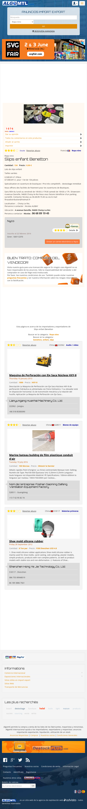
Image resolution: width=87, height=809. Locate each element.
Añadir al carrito (12, 142)
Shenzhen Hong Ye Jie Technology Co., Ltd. (37, 566)
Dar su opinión (11, 134)
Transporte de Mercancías (16, 687)
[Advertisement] (43, 84)
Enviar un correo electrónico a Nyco (62, 241)
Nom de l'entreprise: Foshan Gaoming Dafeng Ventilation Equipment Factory (38, 485)
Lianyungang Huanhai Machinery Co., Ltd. (36, 400)
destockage (20, 708)
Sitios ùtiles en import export (17, 680)
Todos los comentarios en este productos (23, 138)
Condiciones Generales (67, 735)
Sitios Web (9, 683)
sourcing (18, 713)
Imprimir (9, 145)
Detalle (22, 151)
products (77, 708)
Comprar (34, 735)
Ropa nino (76, 150)
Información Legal (71, 766)
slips (52, 339)
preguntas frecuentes (17, 278)
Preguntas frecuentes (12, 766)
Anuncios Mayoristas (19, 735)
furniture (32, 708)
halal (42, 708)
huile (50, 708)
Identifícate (18, 772)
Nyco (10, 221)
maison (66, 708)
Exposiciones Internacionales (17, 676)
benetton (37, 339)
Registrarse (31, 772)
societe (9, 713)
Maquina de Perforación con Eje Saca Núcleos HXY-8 (42, 375)
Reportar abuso (33, 150)
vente (26, 713)
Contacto (7, 772)
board (9, 708)
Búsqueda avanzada (43, 31)
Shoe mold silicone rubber (26, 541)
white (33, 713)
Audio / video (72, 345)
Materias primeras (70, 511)
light (58, 708)
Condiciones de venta (50, 766)
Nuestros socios (48, 735)
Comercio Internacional (15, 673)
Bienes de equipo (70, 425)
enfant (46, 339)
